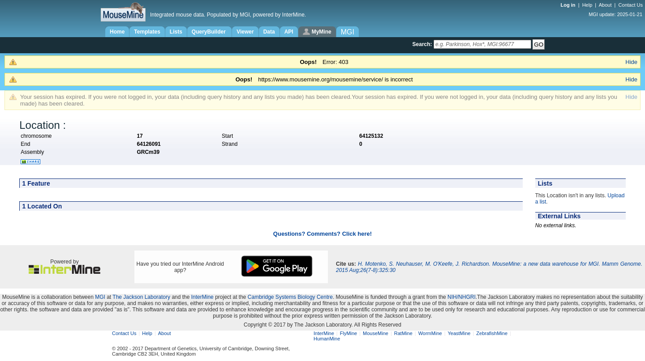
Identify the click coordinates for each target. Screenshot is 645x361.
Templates (147, 32)
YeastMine (458, 333)
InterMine (202, 297)
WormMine (430, 333)
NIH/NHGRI (461, 297)
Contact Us (631, 5)
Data (269, 32)
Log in (569, 5)
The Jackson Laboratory (141, 297)
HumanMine (327, 338)
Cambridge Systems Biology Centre (290, 297)
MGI (100, 297)
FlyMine (348, 333)
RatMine (403, 333)
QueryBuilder (209, 32)
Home (117, 32)
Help (587, 5)
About (605, 5)
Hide (631, 62)
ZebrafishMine (491, 333)
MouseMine (375, 333)
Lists (176, 32)
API (288, 32)
